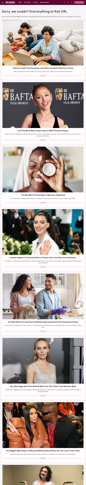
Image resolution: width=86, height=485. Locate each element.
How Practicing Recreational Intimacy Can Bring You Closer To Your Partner (14, 340)
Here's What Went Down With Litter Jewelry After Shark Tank (71, 210)
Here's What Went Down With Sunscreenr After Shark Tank (71, 167)
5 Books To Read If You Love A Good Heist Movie (43, 208)
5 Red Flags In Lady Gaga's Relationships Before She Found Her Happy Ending (14, 296)
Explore (29, 468)
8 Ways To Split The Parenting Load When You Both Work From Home (14, 39)
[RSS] (72, 2)
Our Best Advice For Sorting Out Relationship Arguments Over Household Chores (43, 81)
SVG (29, 472)
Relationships (44, 2)
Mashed (40, 470)
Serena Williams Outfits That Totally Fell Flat (43, 337)
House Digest (10, 470)
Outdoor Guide (65, 470)
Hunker (18, 470)
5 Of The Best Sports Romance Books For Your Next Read (43, 251)
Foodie (35, 468)
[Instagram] (65, 2)
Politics (35, 2)
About (38, 458)
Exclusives (27, 2)
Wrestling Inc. (75, 472)
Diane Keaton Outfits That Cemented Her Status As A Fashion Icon (70, 339)
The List (53, 472)
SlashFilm (16, 472)
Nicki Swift (57, 470)
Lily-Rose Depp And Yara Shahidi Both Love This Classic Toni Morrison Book (71, 81)
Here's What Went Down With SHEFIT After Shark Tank (71, 295)
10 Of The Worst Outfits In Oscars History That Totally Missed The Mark (15, 426)
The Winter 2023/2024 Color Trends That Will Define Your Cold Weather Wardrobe (71, 252)
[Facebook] (58, 2)
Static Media (33, 461)
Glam (59, 468)
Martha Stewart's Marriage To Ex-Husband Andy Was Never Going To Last (71, 427)
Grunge (65, 468)
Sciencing (9, 472)
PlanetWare (74, 470)
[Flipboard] (68, 2)
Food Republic (42, 468)
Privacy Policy (45, 458)
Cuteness (23, 468)
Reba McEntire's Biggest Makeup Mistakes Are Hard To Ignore (43, 295)
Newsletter (79, 2)
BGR (9, 468)
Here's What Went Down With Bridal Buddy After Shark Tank (43, 124)
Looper (35, 470)
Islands (23, 470)
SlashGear (24, 472)
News (20, 2)
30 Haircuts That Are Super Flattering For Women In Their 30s (15, 210)
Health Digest (72, 468)
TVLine (68, 472)
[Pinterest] (61, 2)
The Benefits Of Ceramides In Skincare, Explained (71, 39)
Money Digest (48, 470)
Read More (15, 55)
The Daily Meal (45, 472)
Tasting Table (36, 472)
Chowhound (15, 468)
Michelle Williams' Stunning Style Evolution (71, 381)
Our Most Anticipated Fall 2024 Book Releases (15, 166)
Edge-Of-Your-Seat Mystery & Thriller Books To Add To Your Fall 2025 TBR (43, 427)
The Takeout (60, 472)
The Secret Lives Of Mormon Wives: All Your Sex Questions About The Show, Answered (15, 252)
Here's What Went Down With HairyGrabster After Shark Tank (71, 124)
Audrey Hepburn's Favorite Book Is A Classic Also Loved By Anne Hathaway (15, 81)
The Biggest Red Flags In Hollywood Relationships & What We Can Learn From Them (15, 125)
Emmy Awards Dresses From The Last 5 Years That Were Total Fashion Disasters (43, 384)
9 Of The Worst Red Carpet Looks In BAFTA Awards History (43, 39)
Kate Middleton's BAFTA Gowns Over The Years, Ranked (15, 382)
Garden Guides (52, 468)
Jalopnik (29, 470)
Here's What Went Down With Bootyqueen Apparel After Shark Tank (43, 167)
